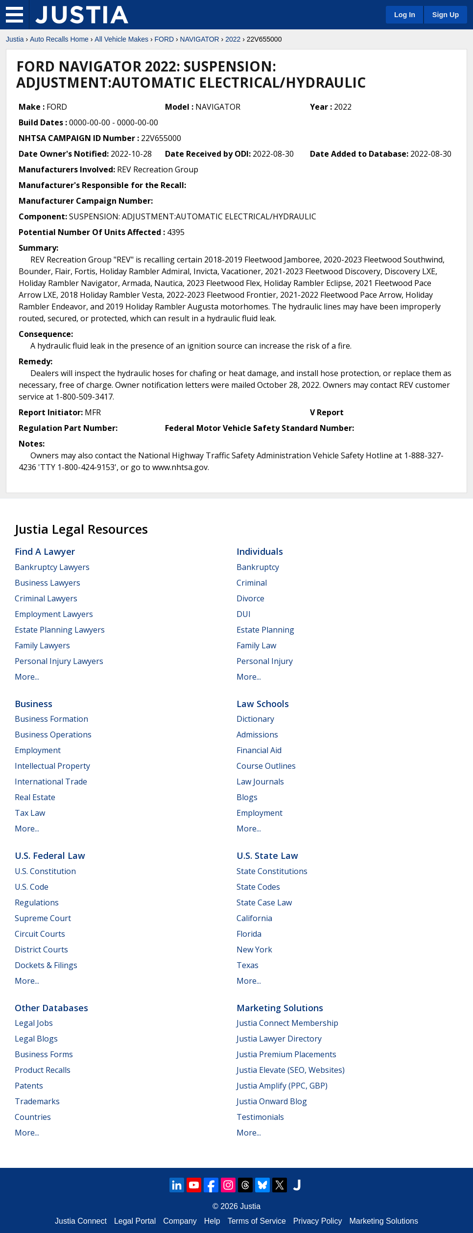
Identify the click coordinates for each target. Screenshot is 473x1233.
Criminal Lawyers (46, 598)
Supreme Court (43, 918)
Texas (247, 965)
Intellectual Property (52, 765)
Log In (404, 15)
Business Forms (44, 1054)
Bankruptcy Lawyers (52, 567)
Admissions (257, 734)
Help (212, 1221)
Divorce (250, 598)
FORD (164, 39)
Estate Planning (265, 629)
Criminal (251, 582)
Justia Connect (81, 1221)
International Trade (51, 781)
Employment (38, 750)
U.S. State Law (267, 855)
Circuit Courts (40, 933)
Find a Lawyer (45, 551)
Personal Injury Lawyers (59, 661)
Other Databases (51, 1008)
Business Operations (53, 734)
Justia (15, 39)
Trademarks (37, 1101)
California (254, 918)
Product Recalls (43, 1070)
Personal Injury (264, 661)
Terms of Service (257, 1221)
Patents (29, 1085)
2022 (232, 39)
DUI (243, 614)
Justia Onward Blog (271, 1101)
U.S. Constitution (45, 871)
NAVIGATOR (199, 39)
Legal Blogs (36, 1038)
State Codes (258, 886)
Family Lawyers (42, 645)
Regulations (37, 902)
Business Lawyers (47, 582)
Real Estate (35, 797)
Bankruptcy (257, 567)
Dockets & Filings (46, 965)
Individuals (259, 551)
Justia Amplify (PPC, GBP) (282, 1085)
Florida (248, 933)
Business (33, 704)
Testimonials (260, 1117)
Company (179, 1221)
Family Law (256, 645)
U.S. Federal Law (50, 855)
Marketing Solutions (279, 1008)
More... (27, 676)
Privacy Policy (317, 1221)
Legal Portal (135, 1221)
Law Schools (262, 704)
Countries (33, 1117)
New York (254, 949)
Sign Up (445, 15)
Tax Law (30, 812)
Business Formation (51, 718)
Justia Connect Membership (287, 1023)
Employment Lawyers (54, 614)
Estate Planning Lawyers (60, 629)
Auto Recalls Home (59, 39)
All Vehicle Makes (121, 39)
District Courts (41, 949)
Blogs (247, 797)
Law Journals (260, 781)
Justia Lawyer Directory (279, 1038)
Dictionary (255, 718)
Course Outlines (266, 765)
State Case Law (264, 902)
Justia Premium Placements (286, 1054)
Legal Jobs (34, 1023)
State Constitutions (271, 871)
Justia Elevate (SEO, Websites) (290, 1070)
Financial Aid (259, 750)
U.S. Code (31, 886)
